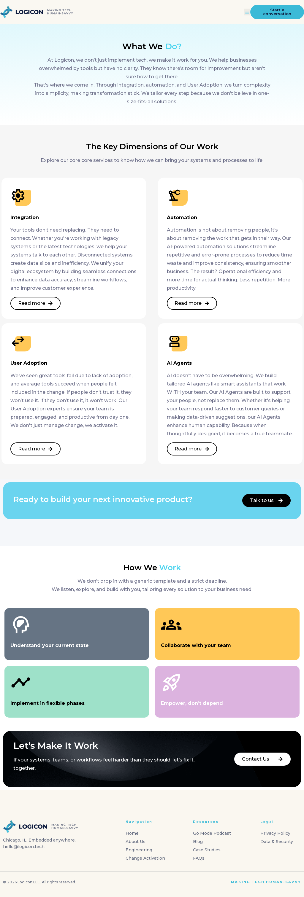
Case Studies (207, 850)
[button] (247, 12)
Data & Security (276, 841)
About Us (135, 841)
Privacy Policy (275, 833)
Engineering (139, 850)
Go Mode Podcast (212, 833)
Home (132, 833)
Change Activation (145, 858)
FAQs (199, 858)
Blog (198, 841)
